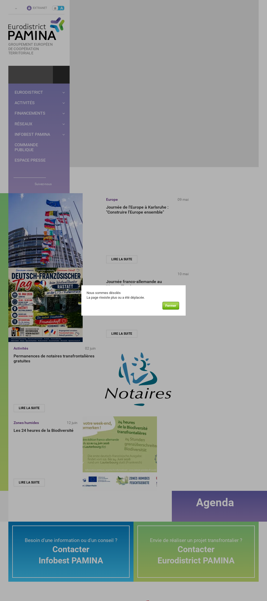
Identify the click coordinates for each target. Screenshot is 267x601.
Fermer (170, 306)
